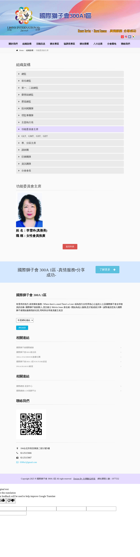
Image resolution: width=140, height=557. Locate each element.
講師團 (24, 150)
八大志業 (97, 44)
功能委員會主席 (28, 129)
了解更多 (107, 269)
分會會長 (25, 170)
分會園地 (111, 44)
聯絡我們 (125, 44)
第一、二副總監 (28, 88)
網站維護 (22, 328)
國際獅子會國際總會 (25, 347)
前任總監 (25, 81)
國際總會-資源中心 (24, 386)
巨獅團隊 (25, 156)
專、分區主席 (27, 143)
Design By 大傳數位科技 (84, 479)
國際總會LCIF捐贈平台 (26, 391)
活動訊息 (40, 44)
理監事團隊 (26, 115)
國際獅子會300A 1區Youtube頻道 (31, 361)
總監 (22, 74)
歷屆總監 (25, 101)
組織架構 (26, 44)
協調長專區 (69, 44)
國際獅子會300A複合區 (26, 352)
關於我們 (13, 44)
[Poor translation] (11, 500)
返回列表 (70, 246)
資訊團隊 (25, 163)
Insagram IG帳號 (24, 366)
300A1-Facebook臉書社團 (28, 357)
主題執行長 (26, 122)
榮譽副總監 (26, 94)
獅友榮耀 (84, 44)
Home (21, 50)
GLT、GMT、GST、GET (33, 136)
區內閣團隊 (26, 108)
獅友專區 (54, 44)
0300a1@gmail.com (26, 462)
